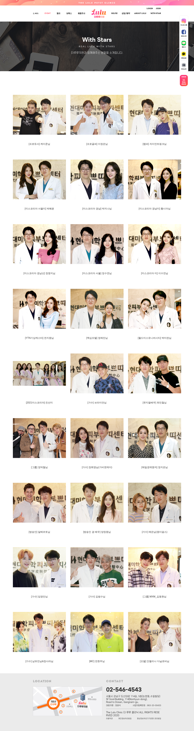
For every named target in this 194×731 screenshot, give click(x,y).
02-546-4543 (124, 689)
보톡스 (69, 13)
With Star (156, 13)
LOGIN (150, 9)
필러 (58, 13)
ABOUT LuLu (140, 13)
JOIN (158, 9)
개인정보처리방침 (125, 719)
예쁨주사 (81, 13)
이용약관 (109, 719)
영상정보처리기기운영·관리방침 (149, 719)
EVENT (48, 13)
